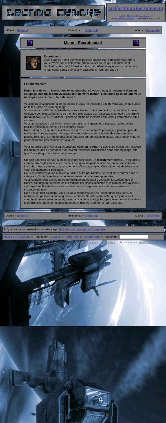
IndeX (122, 16)
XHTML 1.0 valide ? (87, 242)
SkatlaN (56, 236)
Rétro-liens (72, 236)
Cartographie (91, 236)
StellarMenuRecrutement (135, 8)
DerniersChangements (139, 16)
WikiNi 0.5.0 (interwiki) (151, 242)
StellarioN (91, 30)
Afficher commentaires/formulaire (82, 229)
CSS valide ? (108, 242)
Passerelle (153, 30)
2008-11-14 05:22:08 (17, 236)
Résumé (22, 30)
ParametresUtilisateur (122, 18)
